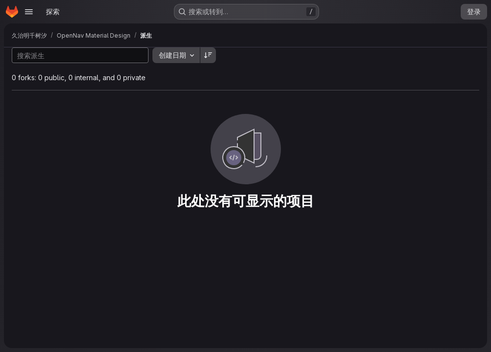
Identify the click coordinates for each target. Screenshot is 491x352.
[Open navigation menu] (29, 12)
